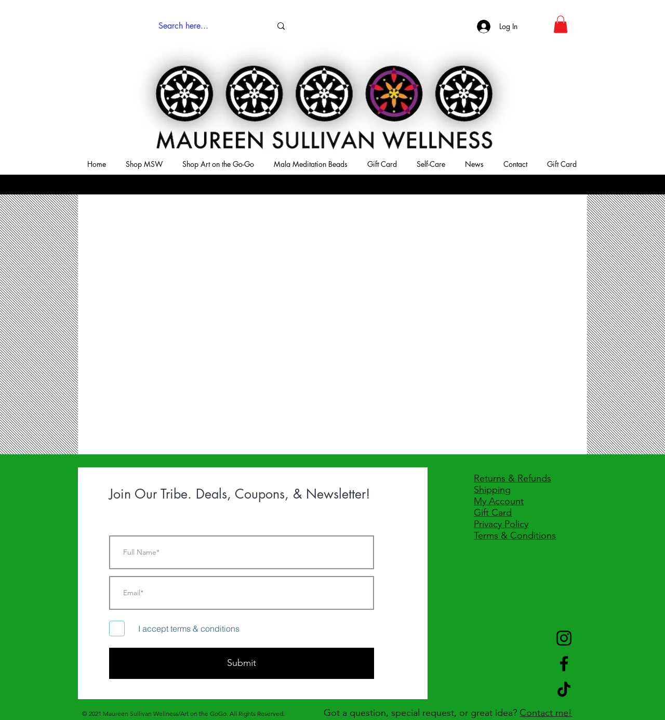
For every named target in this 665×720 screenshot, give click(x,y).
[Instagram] (564, 638)
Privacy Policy (501, 524)
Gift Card (493, 512)
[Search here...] (207, 26)
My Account (499, 501)
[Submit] (241, 663)
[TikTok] (564, 689)
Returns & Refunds (512, 478)
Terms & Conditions (515, 535)
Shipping (492, 489)
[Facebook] (564, 663)
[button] (560, 24)
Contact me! (546, 712)
